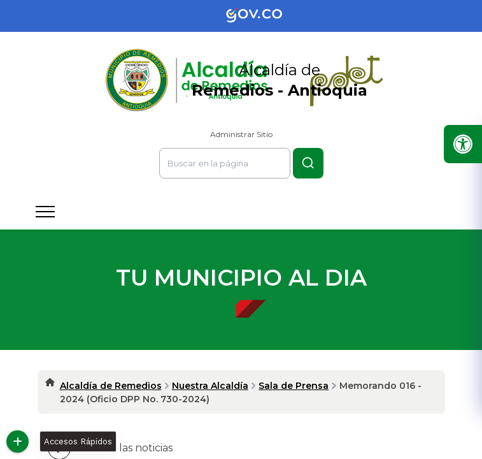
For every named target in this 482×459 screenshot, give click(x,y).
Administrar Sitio (241, 134)
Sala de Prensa (294, 385)
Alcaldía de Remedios (111, 385)
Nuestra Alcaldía (210, 385)
